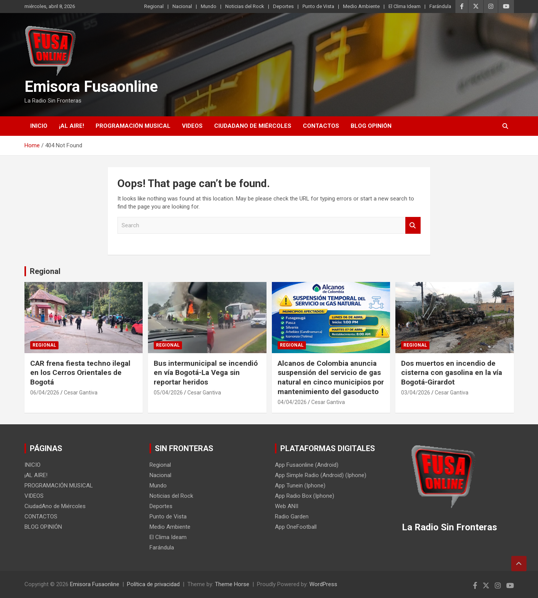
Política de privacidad (153, 584)
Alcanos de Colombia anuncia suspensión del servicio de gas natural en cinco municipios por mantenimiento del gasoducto (331, 377)
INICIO (38, 125)
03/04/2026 (415, 392)
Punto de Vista (318, 6)
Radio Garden (292, 516)
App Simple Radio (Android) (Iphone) (320, 475)
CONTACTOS (321, 125)
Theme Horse (232, 584)
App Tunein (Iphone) (300, 485)
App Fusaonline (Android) (306, 464)
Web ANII (286, 506)
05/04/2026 (168, 392)
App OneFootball (296, 526)
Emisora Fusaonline (91, 87)
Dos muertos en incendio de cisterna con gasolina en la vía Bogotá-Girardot (451, 372)
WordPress (323, 584)
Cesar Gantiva (81, 392)
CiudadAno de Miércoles (252, 125)
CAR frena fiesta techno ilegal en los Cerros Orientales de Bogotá (80, 372)
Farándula (440, 6)
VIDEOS (192, 125)
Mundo (208, 6)
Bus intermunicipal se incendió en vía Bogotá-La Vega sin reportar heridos (206, 372)
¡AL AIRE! (71, 125)
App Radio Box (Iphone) (304, 495)
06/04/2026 (44, 392)
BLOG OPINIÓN (371, 125)
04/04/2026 (292, 402)
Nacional (182, 6)
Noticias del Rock (244, 6)
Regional (154, 6)
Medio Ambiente (361, 6)
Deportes (283, 6)
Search (413, 225)
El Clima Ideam (404, 6)
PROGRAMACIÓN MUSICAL (133, 125)
